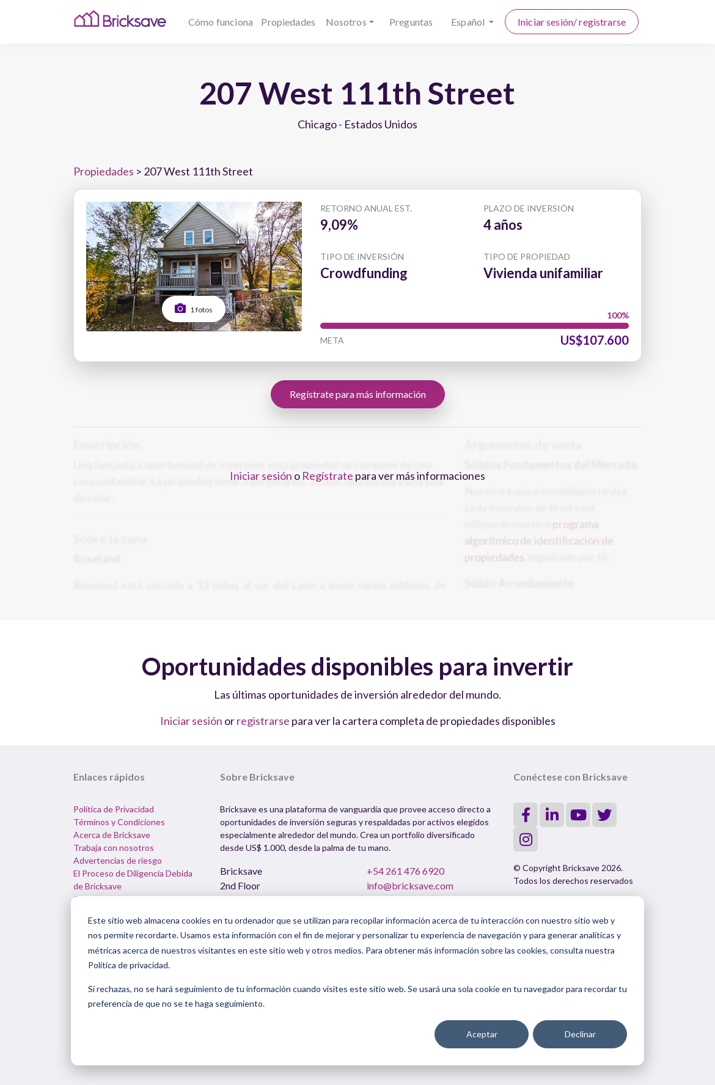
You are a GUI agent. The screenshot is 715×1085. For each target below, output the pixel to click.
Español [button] (468, 22)
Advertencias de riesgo (117, 860)
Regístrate (327, 475)
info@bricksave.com (410, 885)
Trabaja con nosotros (113, 847)
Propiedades (288, 22)
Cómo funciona (220, 22)
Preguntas (411, 22)
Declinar (580, 1034)
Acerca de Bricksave (111, 834)
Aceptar (481, 1034)
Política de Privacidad (113, 809)
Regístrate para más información (358, 394)
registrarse (263, 720)
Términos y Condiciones (119, 822)
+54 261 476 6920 (405, 871)
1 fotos (194, 308)
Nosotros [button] (346, 22)
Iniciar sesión (261, 475)
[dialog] (357, 980)
